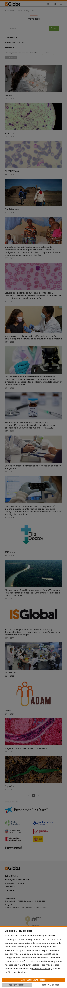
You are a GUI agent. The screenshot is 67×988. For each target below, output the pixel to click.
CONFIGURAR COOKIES (50, 985)
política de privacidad (16, 972)
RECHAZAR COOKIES (16, 985)
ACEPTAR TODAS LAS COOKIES (33, 980)
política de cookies (40, 968)
